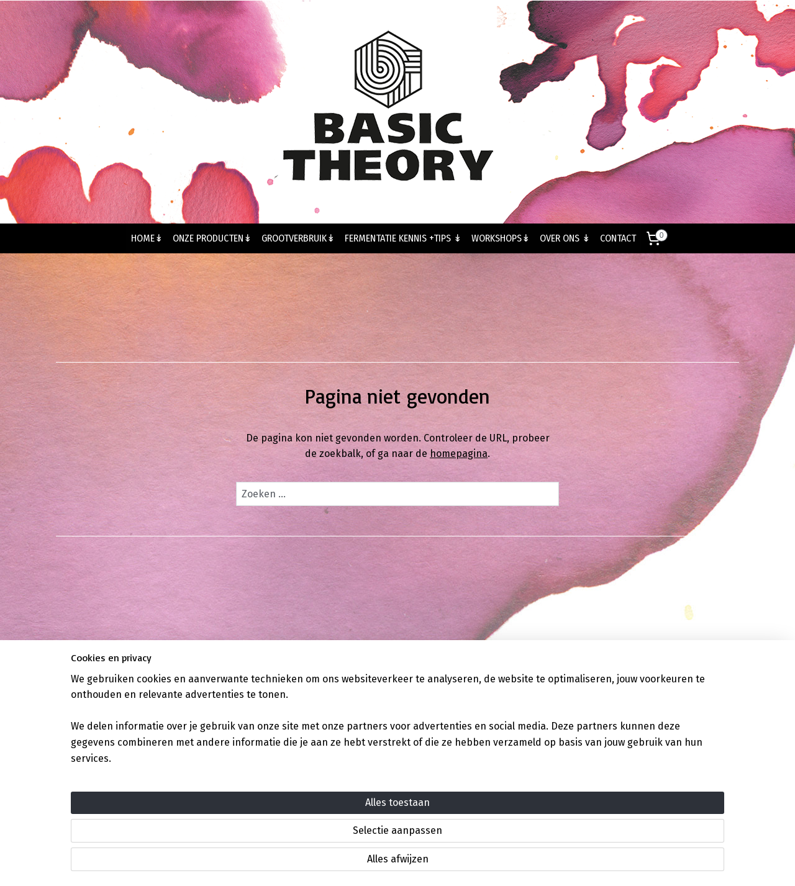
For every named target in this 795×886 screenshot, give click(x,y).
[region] (315, 830)
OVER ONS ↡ (565, 238)
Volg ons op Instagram (397, 687)
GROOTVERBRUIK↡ (298, 238)
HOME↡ (147, 238)
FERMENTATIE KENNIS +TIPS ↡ (403, 238)
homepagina (459, 453)
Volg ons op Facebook (534, 687)
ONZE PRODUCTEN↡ (212, 238)
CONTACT (618, 238)
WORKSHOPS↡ (500, 238)
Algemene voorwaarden (671, 687)
